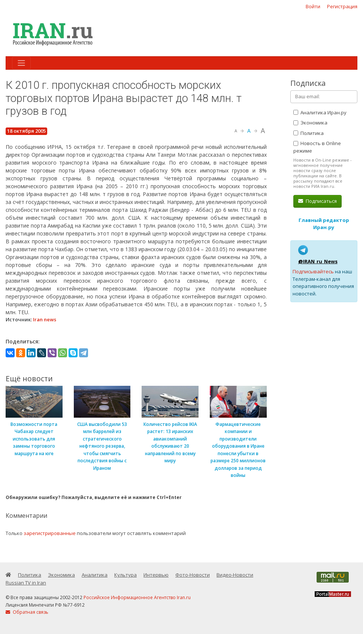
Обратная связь (27, 612)
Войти (313, 6)
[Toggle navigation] (21, 63)
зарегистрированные (50, 533)
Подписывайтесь (313, 271)
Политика (308, 133)
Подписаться (317, 201)
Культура (125, 574)
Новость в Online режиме (317, 147)
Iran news (44, 319)
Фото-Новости (192, 574)
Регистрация (342, 6)
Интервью (156, 574)
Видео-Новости (235, 574)
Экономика (310, 122)
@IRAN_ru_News (318, 261)
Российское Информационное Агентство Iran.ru (137, 597)
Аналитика (95, 574)
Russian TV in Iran (26, 582)
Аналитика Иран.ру (320, 112)
